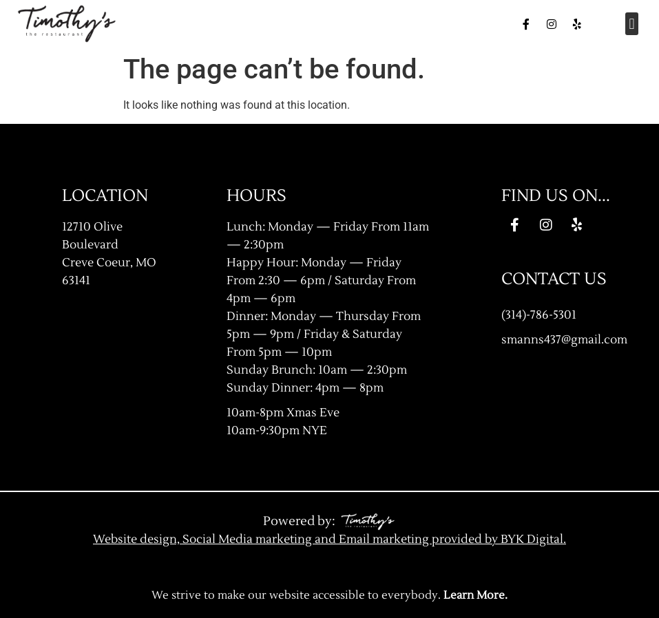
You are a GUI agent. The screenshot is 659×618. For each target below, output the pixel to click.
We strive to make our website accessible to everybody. (329, 595)
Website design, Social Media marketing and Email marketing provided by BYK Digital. (329, 539)
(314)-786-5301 (538, 315)
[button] (631, 23)
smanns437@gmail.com (564, 339)
